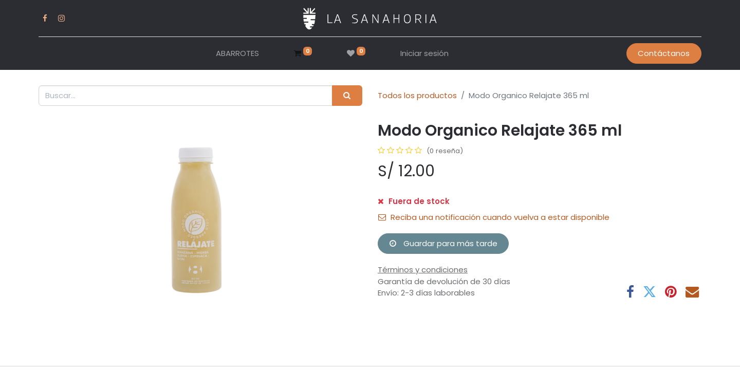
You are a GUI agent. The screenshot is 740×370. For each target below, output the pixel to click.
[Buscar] (347, 95)
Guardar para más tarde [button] (443, 243)
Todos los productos (417, 95)
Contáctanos (664, 53)
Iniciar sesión (424, 53)
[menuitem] (237, 54)
